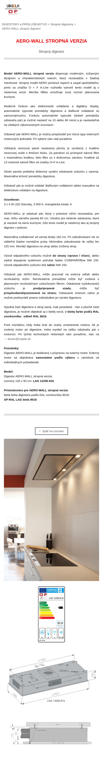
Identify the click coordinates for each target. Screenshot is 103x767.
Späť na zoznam (51, 431)
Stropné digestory (61, 24)
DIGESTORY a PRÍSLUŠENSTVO (24, 24)
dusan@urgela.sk (19, 338)
